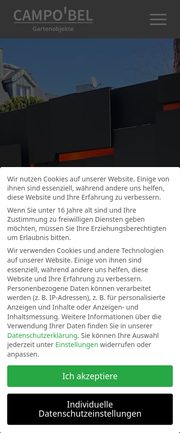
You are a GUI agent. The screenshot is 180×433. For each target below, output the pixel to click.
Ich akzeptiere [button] (90, 376)
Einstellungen (76, 344)
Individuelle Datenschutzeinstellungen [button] (89, 409)
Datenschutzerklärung (42, 335)
